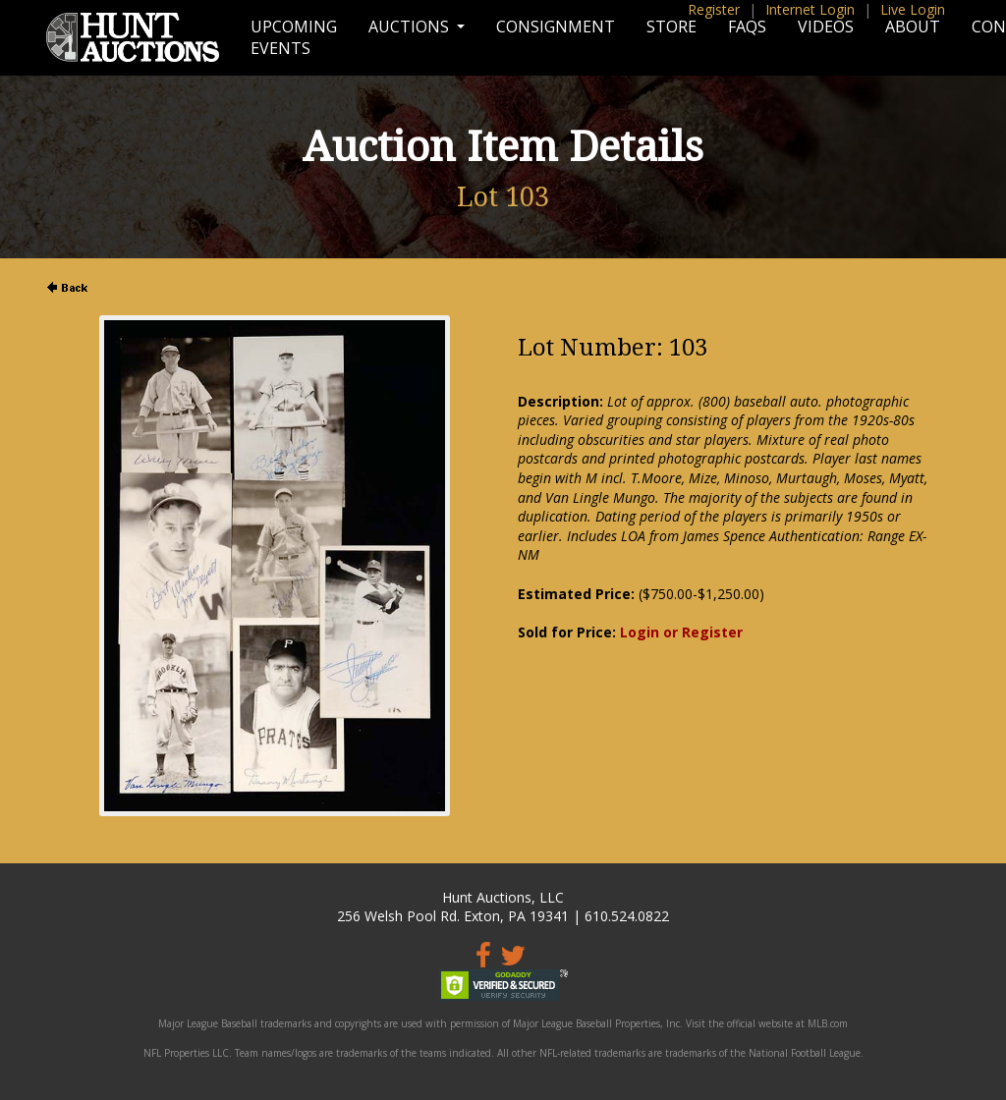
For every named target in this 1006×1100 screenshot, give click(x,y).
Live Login (912, 9)
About (912, 26)
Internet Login (810, 9)
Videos (826, 26)
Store (671, 26)
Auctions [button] (410, 26)
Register (714, 9)
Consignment (555, 26)
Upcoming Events (294, 37)
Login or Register (681, 632)
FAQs (747, 26)
